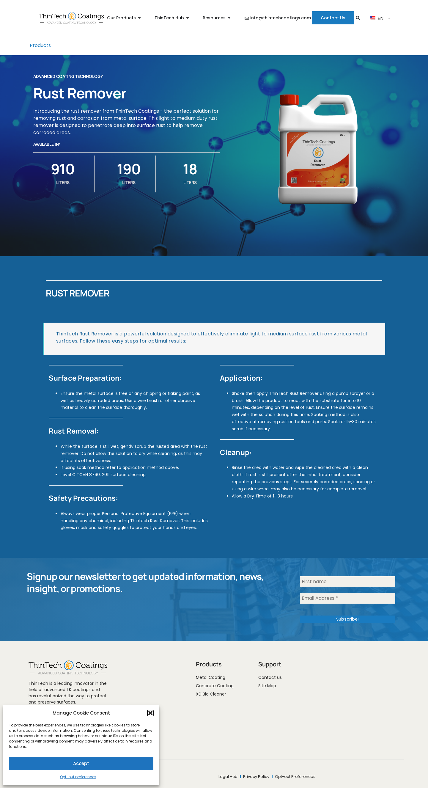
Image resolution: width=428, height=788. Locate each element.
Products (40, 45)
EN (376, 18)
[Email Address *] (347, 598)
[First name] (347, 581)
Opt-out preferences (78, 776)
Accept (81, 763)
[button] (150, 713)
